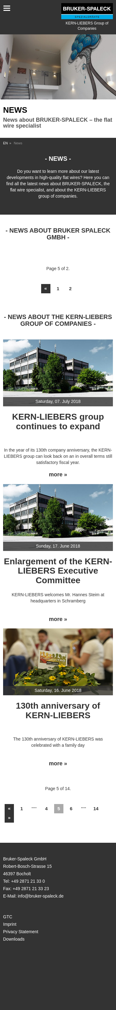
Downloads (13, 939)
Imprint (9, 924)
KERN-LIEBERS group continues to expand (58, 421)
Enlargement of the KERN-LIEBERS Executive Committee (58, 571)
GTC (7, 916)
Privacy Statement (20, 931)
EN (5, 143)
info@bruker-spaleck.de (40, 896)
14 (96, 808)
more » (58, 475)
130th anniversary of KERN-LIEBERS (58, 710)
